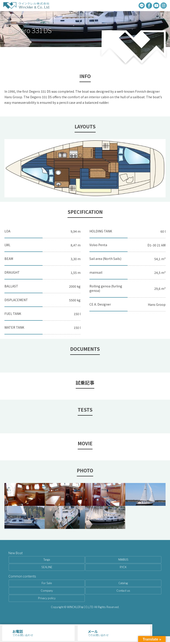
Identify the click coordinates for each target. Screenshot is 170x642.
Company (47, 590)
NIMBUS (123, 559)
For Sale (47, 583)
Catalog (123, 583)
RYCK (123, 567)
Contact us (123, 590)
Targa (46, 559)
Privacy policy (47, 598)
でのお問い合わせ (42, 633)
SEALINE (46, 567)
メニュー (161, 627)
